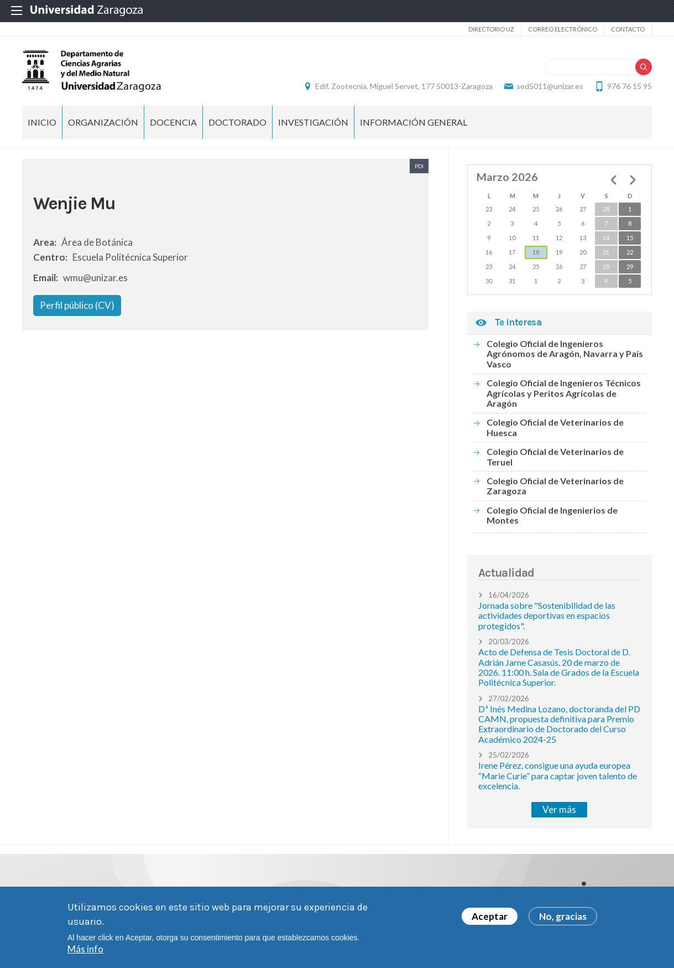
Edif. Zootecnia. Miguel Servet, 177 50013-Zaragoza (404, 86)
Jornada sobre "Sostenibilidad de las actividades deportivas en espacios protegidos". (546, 615)
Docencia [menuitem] (173, 122)
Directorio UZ (491, 29)
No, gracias (563, 918)
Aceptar (490, 918)
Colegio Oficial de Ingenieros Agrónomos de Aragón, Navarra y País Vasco (565, 353)
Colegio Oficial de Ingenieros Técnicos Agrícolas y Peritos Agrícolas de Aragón (564, 392)
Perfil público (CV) (77, 305)
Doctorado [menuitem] (237, 122)
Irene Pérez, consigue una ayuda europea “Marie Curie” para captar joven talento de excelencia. (557, 775)
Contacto (628, 29)
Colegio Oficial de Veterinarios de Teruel (555, 456)
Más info (85, 951)
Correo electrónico (562, 29)
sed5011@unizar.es (549, 86)
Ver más (559, 809)
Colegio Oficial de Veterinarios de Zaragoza (555, 485)
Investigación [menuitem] (313, 122)
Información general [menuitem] (413, 122)
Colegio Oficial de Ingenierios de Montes (552, 515)
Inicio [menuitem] (42, 122)
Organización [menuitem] (103, 122)
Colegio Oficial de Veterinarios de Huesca (555, 427)
